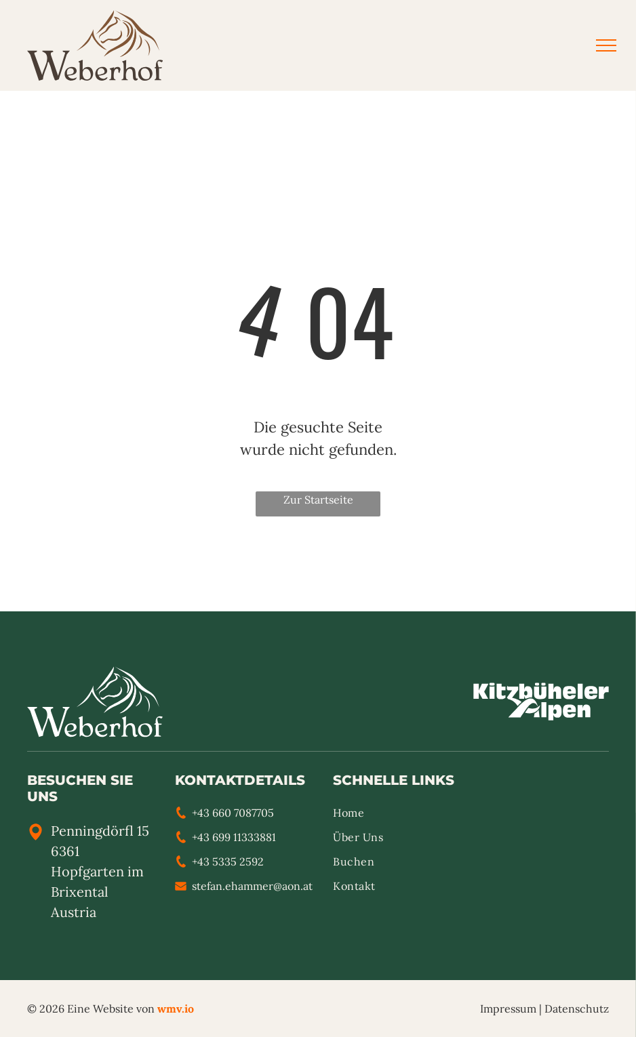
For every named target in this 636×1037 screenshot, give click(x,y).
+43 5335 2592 (228, 861)
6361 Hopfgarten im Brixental (97, 871)
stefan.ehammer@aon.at (252, 886)
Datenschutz (576, 1008)
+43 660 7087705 (233, 812)
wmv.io (175, 1008)
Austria (73, 911)
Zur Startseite (318, 499)
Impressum (508, 1008)
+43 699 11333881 (234, 837)
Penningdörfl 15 (100, 830)
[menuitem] (396, 817)
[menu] (606, 45)
